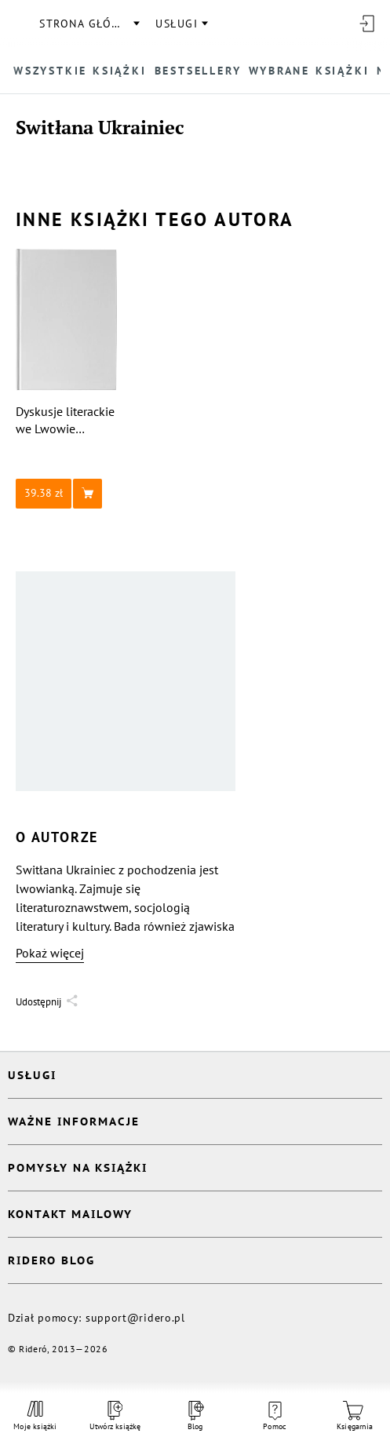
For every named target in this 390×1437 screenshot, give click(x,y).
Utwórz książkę (115, 1416)
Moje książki (34, 1416)
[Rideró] (19, 23)
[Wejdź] (366, 23)
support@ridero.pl (135, 1318)
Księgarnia (355, 1416)
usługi (176, 23)
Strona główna (88, 23)
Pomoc (274, 1417)
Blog (194, 1416)
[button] (67, 494)
